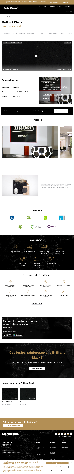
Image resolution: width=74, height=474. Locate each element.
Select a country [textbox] (54, 2)
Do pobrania (65, 446)
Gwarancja (53, 451)
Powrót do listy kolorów (7, 17)
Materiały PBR (46, 98)
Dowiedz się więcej (7, 329)
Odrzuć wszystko (57, 467)
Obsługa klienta (54, 446)
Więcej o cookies (6, 471)
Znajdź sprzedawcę (37, 370)
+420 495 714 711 (6, 448)
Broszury (65, 448)
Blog (45, 6)
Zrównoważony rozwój (40, 452)
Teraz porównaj (60, 111)
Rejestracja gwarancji (53, 454)
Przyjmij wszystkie (57, 463)
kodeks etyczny (40, 455)
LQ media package (47, 94)
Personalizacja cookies (57, 470)
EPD (63, 451)
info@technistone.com (7, 451)
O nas (37, 446)
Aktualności (52, 6)
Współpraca (39, 457)
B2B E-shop (59, 6)
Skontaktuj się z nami (40, 449)
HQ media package (58, 94)
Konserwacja (53, 448)
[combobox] (55, 2)
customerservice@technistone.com (11, 453)
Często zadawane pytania (54, 457)
